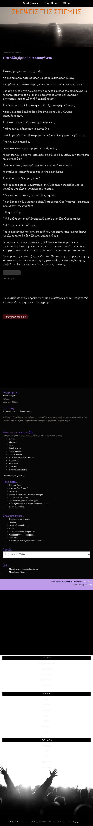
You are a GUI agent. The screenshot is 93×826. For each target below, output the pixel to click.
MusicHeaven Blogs (17, 572)
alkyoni (12, 439)
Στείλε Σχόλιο (9, 278)
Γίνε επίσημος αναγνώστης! (13, 475)
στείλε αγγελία (46, 685)
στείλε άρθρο (46, 669)
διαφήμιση (46, 767)
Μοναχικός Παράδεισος (18, 525)
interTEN (42, 822)
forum (46, 699)
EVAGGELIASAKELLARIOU (21, 457)
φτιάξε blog (46, 674)
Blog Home (51, 3)
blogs (46, 715)
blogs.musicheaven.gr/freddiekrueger (17, 411)
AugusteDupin (14, 460)
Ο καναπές (13, 537)
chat (46, 731)
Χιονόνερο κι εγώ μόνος (18, 497)
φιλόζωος (12, 522)
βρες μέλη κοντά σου (47, 663)
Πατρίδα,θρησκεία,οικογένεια (27, 58)
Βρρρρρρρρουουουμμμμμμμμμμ (21, 534)
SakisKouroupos (15, 451)
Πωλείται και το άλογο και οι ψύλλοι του (25, 541)
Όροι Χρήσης (73, 822)
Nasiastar (12, 467)
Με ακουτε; (13, 491)
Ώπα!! (11, 528)
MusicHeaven (31, 3)
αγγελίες (46, 710)
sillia (11, 445)
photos (46, 721)
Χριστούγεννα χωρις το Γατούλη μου (23, 500)
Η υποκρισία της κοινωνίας (19, 519)
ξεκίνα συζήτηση (46, 679)
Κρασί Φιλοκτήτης (16, 507)
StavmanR (13, 442)
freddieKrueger (15, 448)
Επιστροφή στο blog (15, 316)
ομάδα (46, 751)
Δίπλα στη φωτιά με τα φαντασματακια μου (26, 494)
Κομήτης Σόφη (15, 485)
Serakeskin (13, 463)
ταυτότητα (46, 745)
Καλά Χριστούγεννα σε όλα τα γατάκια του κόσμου (29, 504)
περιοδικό (46, 704)
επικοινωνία (46, 762)
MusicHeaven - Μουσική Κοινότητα (23, 569)
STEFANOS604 (15, 454)
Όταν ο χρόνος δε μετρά (18, 488)
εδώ (86, 297)
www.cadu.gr (87, 581)
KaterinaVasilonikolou (18, 470)
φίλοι (46, 756)
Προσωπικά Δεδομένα (57, 822)
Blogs (66, 3)
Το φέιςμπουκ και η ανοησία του (21, 531)
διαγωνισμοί (46, 726)
